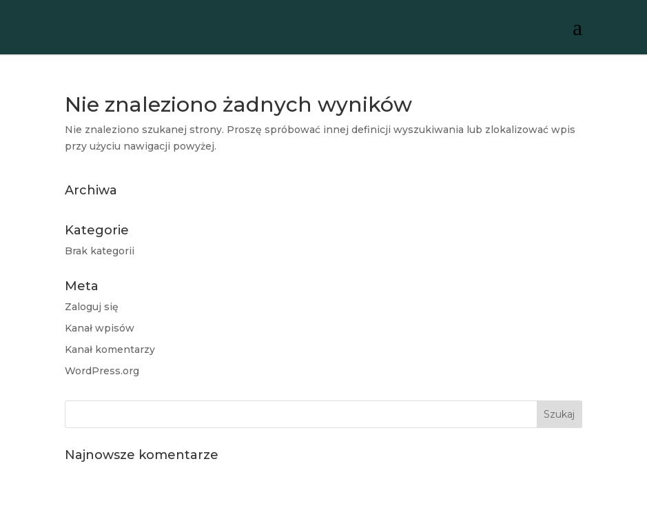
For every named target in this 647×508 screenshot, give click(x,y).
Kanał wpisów (99, 328)
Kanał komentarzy (110, 349)
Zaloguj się (92, 307)
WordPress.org (102, 371)
